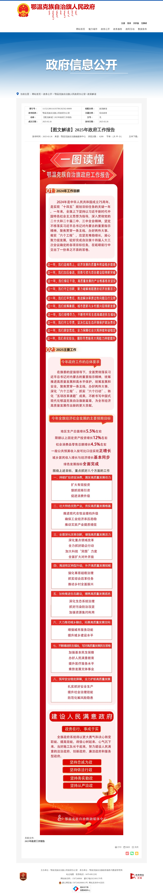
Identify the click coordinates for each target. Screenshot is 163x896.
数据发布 (142, 29)
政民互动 (130, 29)
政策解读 (91, 94)
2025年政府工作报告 (35, 841)
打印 (118, 847)
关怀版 (136, 23)
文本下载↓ (133, 136)
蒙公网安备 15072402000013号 (73, 883)
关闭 (135, 847)
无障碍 (144, 23)
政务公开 (105, 29)
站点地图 (70, 874)
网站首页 (80, 29)
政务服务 (117, 29)
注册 (123, 23)
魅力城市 (93, 29)
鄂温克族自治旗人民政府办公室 (70, 94)
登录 (129, 23)
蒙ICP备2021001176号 (93, 878)
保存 (127, 847)
